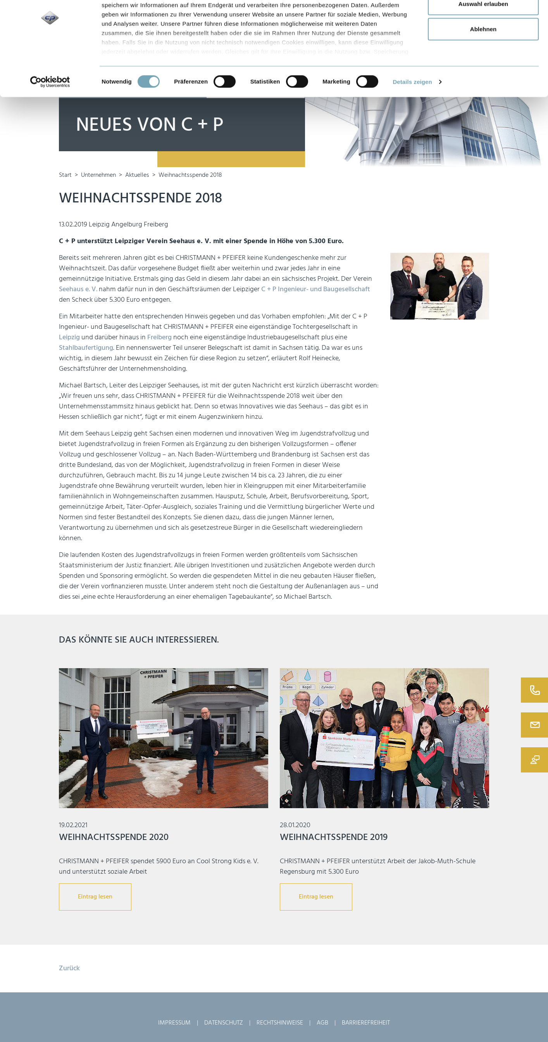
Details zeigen (412, 123)
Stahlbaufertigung (86, 348)
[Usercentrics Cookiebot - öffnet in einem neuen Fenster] (50, 124)
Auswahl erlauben (483, 46)
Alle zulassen (483, 20)
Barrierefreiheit (366, 1023)
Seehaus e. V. (78, 289)
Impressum (174, 1023)
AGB (322, 1023)
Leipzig (69, 337)
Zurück (69, 968)
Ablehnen (483, 71)
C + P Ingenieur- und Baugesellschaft (315, 289)
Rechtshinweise (280, 1023)
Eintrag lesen (95, 897)
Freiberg (159, 337)
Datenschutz (223, 1023)
